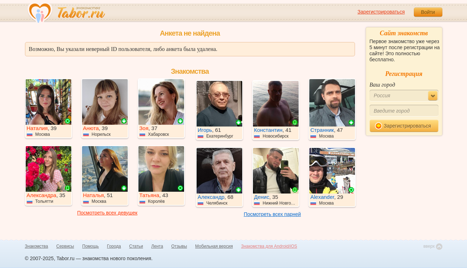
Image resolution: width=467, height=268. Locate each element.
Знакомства (36, 246)
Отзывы (179, 246)
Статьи (136, 246)
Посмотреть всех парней (272, 214)
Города (114, 246)
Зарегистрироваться (381, 12)
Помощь (90, 246)
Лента (157, 246)
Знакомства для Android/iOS (269, 246)
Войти (428, 12)
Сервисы (65, 246)
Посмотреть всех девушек (107, 213)
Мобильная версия (214, 246)
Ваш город (382, 85)
